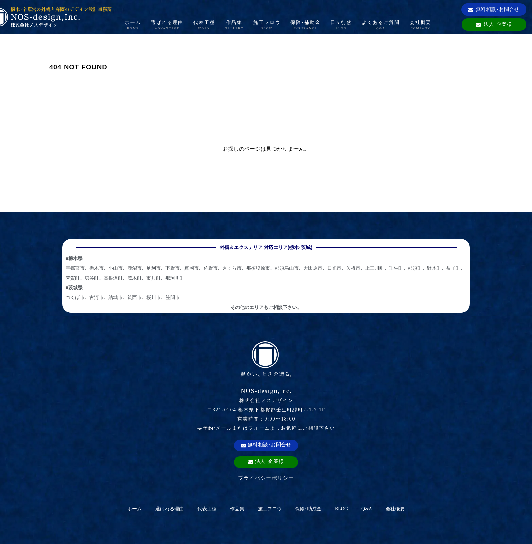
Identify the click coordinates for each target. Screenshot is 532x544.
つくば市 (75, 297)
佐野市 (210, 268)
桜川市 (153, 297)
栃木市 (96, 268)
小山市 (115, 268)
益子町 (453, 268)
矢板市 (353, 268)
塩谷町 (92, 278)
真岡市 (191, 268)
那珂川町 (174, 278)
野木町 (434, 268)
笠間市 (172, 297)
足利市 (153, 268)
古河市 (96, 297)
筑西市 (134, 297)
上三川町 (374, 268)
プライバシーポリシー (266, 478)
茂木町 (134, 278)
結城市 (115, 297)
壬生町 (396, 268)
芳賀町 (73, 278)
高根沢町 (113, 278)
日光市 (334, 268)
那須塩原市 (258, 268)
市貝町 (153, 278)
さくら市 (232, 268)
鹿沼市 (134, 268)
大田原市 (312, 268)
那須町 (415, 268)
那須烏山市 (287, 268)
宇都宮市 (75, 268)
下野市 (172, 268)
